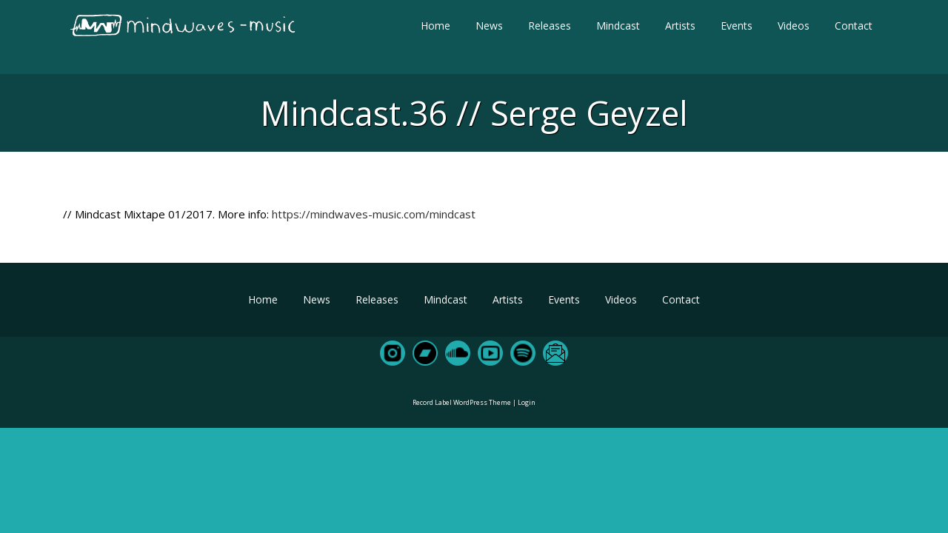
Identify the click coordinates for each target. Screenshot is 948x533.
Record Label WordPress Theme (462, 402)
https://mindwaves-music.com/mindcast (373, 214)
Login (526, 402)
